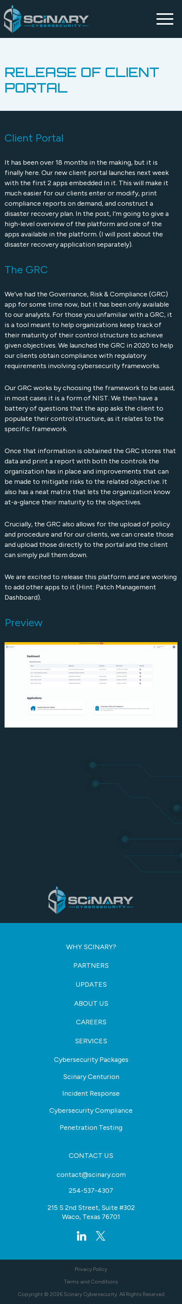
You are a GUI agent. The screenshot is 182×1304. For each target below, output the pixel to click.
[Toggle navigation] (165, 19)
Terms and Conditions (91, 1282)
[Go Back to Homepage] (46, 19)
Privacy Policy (91, 1269)
